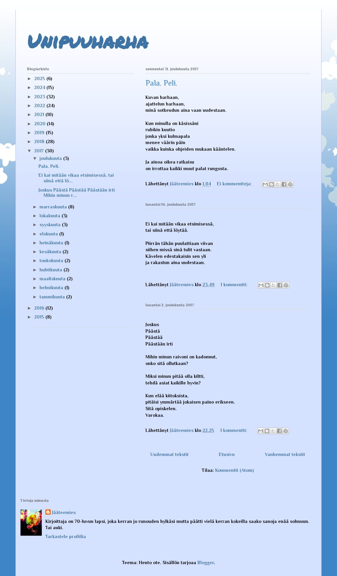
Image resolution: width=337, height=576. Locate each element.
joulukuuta (51, 158)
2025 (40, 78)
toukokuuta (52, 260)
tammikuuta (52, 296)
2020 (40, 123)
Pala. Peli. (161, 82)
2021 (39, 114)
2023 (40, 96)
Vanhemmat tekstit (285, 454)
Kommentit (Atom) (234, 470)
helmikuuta (52, 287)
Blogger (205, 562)
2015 (39, 316)
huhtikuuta (51, 269)
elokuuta (49, 233)
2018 (40, 141)
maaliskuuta (53, 278)
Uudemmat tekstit (169, 454)
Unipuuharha (87, 40)
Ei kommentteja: (235, 183)
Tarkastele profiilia (65, 536)
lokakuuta (50, 215)
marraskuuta (53, 206)
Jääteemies (64, 512)
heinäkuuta (52, 242)
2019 (40, 132)
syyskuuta (50, 224)
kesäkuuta (51, 251)
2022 (40, 105)
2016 (39, 308)
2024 (40, 87)
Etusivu (227, 454)
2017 (39, 150)
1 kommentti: (234, 284)
